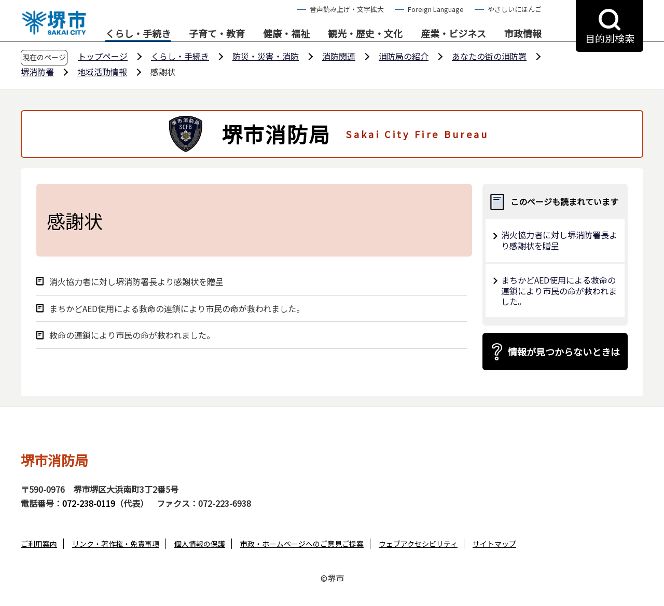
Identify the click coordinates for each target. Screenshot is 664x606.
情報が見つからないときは (564, 351)
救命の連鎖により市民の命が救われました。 (132, 335)
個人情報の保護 (199, 543)
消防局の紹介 (403, 56)
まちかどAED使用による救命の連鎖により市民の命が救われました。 (177, 308)
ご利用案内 (39, 543)
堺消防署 (37, 71)
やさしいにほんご (515, 9)
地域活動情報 (102, 71)
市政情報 (523, 34)
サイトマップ (494, 543)
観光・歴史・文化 (365, 34)
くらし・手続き (138, 34)
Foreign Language (436, 9)
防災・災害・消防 (265, 56)
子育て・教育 (217, 34)
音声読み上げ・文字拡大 (347, 9)
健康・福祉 (286, 34)
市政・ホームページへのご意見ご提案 (302, 543)
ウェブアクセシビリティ (418, 543)
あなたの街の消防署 (489, 56)
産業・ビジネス (453, 34)
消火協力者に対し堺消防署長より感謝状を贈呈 (136, 281)
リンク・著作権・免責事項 (115, 543)
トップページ (103, 56)
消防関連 (338, 56)
